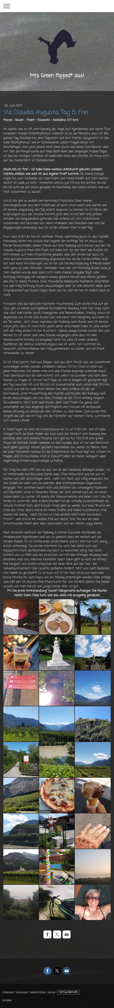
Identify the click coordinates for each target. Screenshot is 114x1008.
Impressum (8, 992)
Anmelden (7, 1000)
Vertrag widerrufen (68, 992)
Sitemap (51, 992)
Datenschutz (22, 992)
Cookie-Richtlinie (37, 992)
